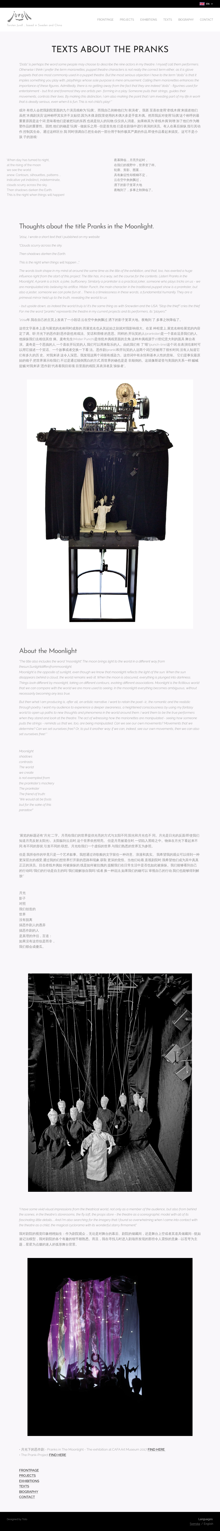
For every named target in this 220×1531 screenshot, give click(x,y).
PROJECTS (27, 1475)
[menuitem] (99, 20)
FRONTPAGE (29, 1470)
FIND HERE (156, 1449)
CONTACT (27, 1497)
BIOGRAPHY (28, 1492)
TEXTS (24, 1486)
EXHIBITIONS (29, 1481)
